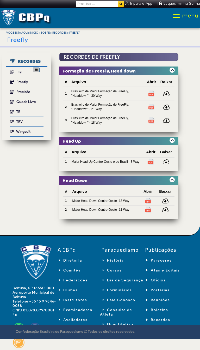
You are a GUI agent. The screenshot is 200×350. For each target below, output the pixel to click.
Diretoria (70, 260)
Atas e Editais (163, 270)
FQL (16, 72)
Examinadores (75, 310)
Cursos (112, 270)
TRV (16, 121)
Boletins (157, 310)
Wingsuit (20, 131)
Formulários (117, 290)
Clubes (68, 290)
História (113, 260)
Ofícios (156, 280)
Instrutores (73, 300)
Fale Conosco (119, 300)
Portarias (158, 290)
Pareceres (159, 260)
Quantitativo (118, 324)
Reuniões (158, 300)
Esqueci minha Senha (179, 3)
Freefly (19, 82)
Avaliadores (73, 320)
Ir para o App (139, 3)
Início (33, 32)
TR (15, 112)
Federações (73, 280)
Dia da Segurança (123, 280)
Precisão (20, 92)
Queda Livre (23, 102)
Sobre (45, 32)
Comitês (70, 270)
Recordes (59, 32)
